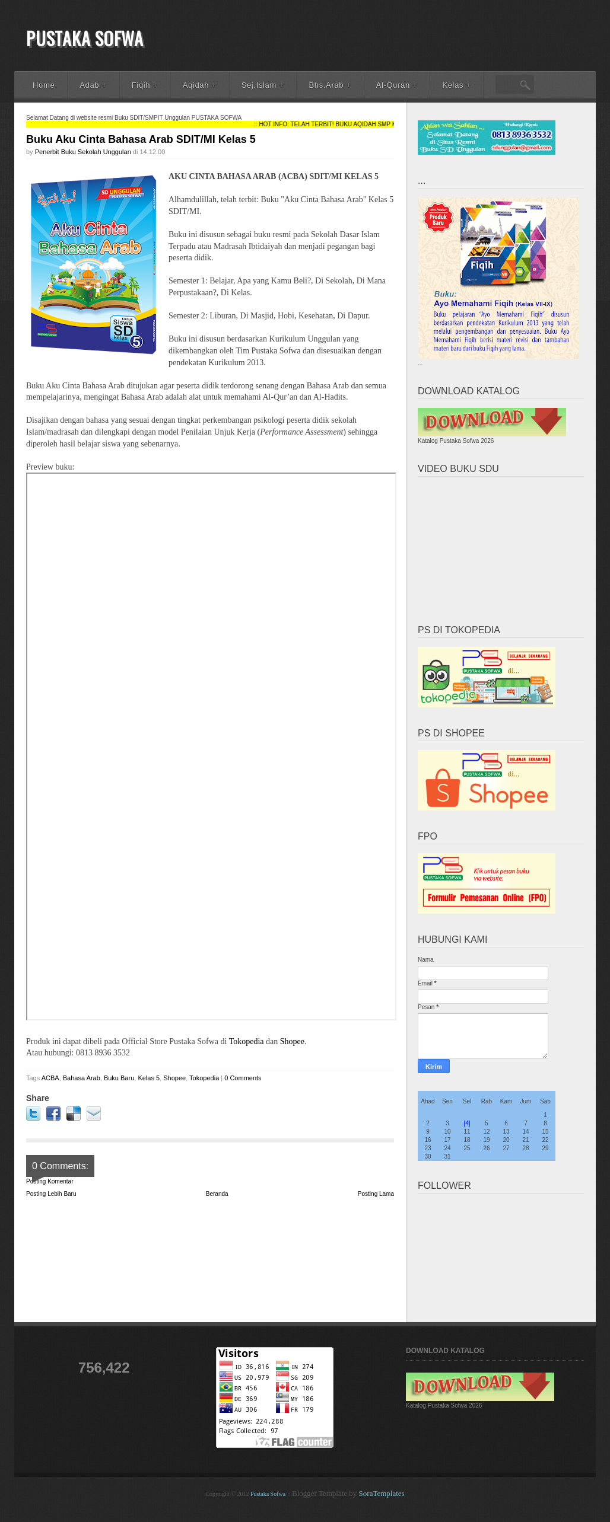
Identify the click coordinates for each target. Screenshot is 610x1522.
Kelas (456, 85)
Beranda (217, 1194)
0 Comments (242, 1077)
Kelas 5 (149, 1077)
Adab (93, 85)
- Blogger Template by (344, 1493)
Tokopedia (247, 1041)
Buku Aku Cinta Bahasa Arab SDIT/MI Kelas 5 (141, 139)
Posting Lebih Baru (51, 1194)
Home (44, 85)
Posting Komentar (50, 1181)
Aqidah (200, 85)
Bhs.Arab (330, 85)
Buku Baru (119, 1077)
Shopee (292, 1041)
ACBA (50, 1077)
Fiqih (145, 85)
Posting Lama (376, 1194)
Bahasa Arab (81, 1077)
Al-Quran (397, 85)
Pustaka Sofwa (85, 38)
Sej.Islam (263, 85)
